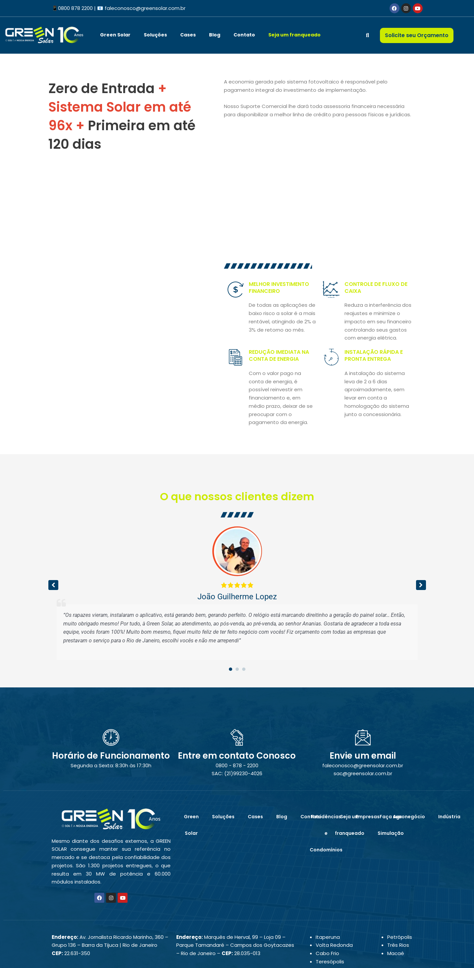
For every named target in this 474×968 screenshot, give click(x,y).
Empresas (368, 772)
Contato (244, 34)
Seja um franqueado (294, 34)
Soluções (155, 34)
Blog (214, 34)
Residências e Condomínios (326, 789)
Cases (188, 34)
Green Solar (115, 34)
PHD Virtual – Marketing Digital (259, 957)
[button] (421, 541)
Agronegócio (409, 772)
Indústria (449, 772)
